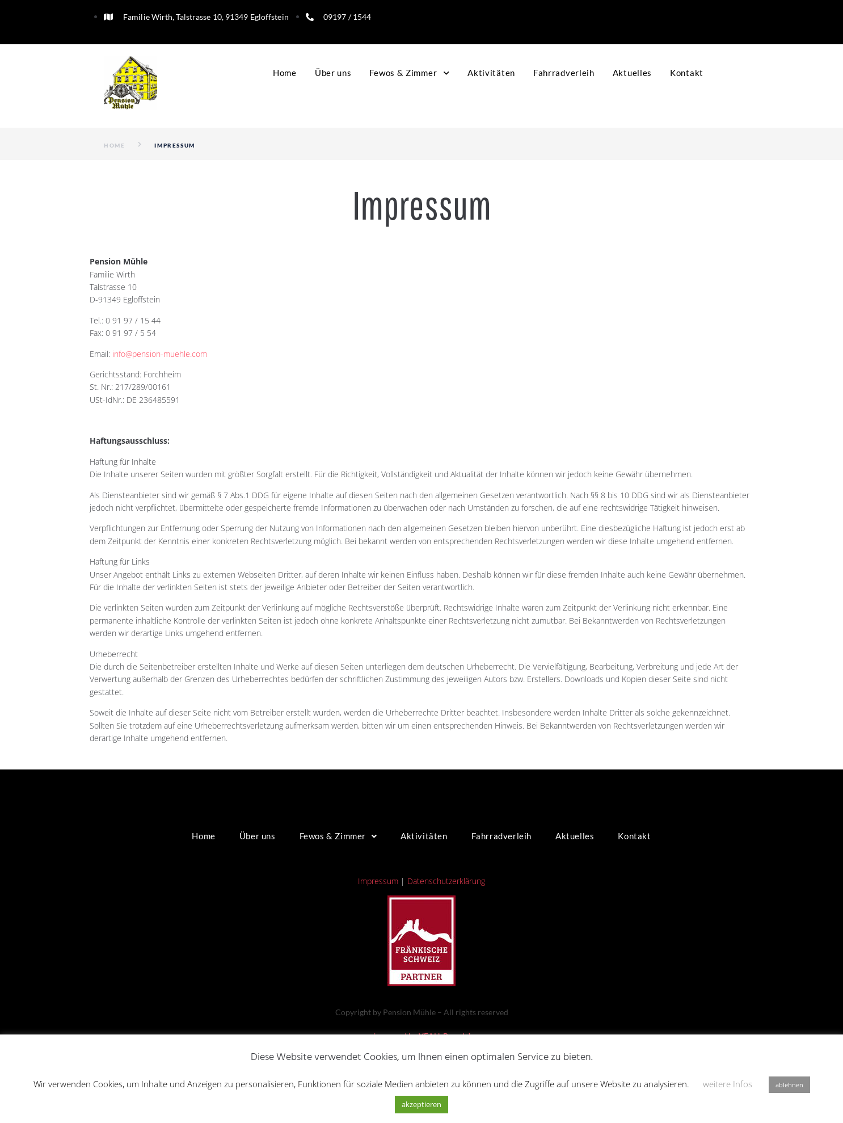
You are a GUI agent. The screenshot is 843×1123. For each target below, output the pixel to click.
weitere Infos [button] (727, 1084)
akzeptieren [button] (421, 1104)
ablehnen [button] (789, 1084)
